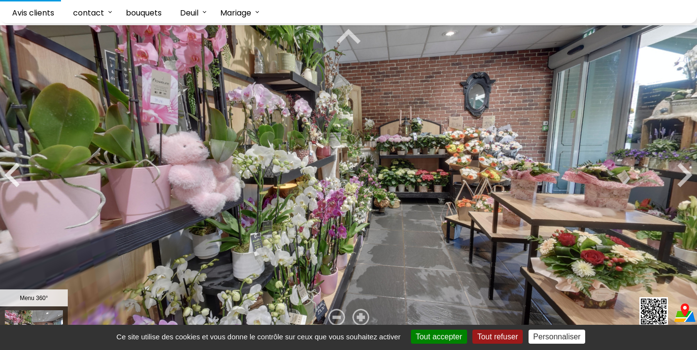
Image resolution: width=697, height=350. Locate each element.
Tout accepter (439, 337)
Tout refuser (497, 337)
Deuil (189, 12)
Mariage (235, 12)
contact (88, 12)
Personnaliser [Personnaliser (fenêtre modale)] (557, 337)
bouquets (144, 12)
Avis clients (33, 12)
